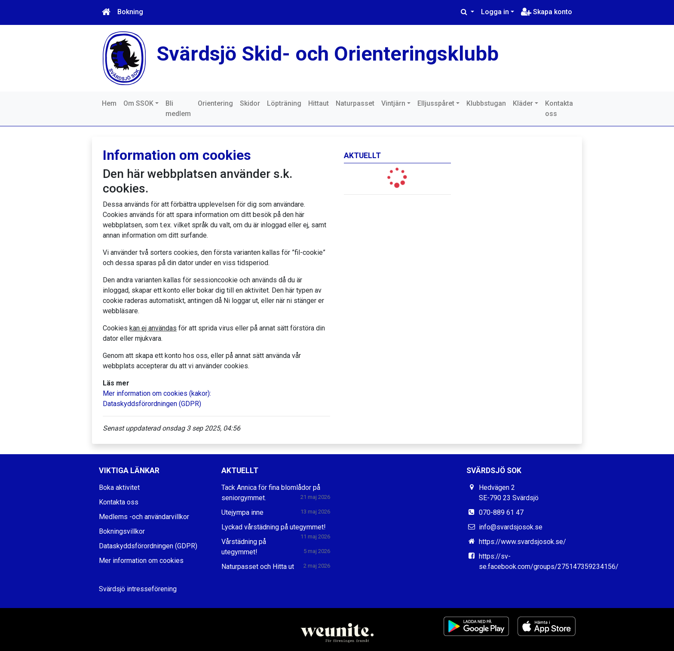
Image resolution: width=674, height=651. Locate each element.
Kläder (523, 103)
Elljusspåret (435, 103)
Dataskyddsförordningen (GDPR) (152, 404)
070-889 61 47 (501, 512)
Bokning (130, 12)
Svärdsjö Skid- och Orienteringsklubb (327, 53)
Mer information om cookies (141, 560)
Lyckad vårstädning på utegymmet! (273, 527)
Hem (109, 103)
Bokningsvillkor (122, 531)
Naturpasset (355, 103)
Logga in (495, 12)
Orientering (215, 103)
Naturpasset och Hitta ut (257, 566)
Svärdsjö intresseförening (138, 589)
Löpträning (284, 103)
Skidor (250, 103)
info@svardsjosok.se (510, 527)
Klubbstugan (486, 103)
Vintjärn (393, 103)
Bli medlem (178, 108)
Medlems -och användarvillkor (144, 517)
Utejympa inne (242, 512)
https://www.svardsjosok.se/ (522, 542)
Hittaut (318, 103)
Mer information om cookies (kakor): (157, 393)
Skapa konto (546, 12)
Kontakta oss (559, 108)
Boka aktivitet (119, 487)
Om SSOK (138, 103)
